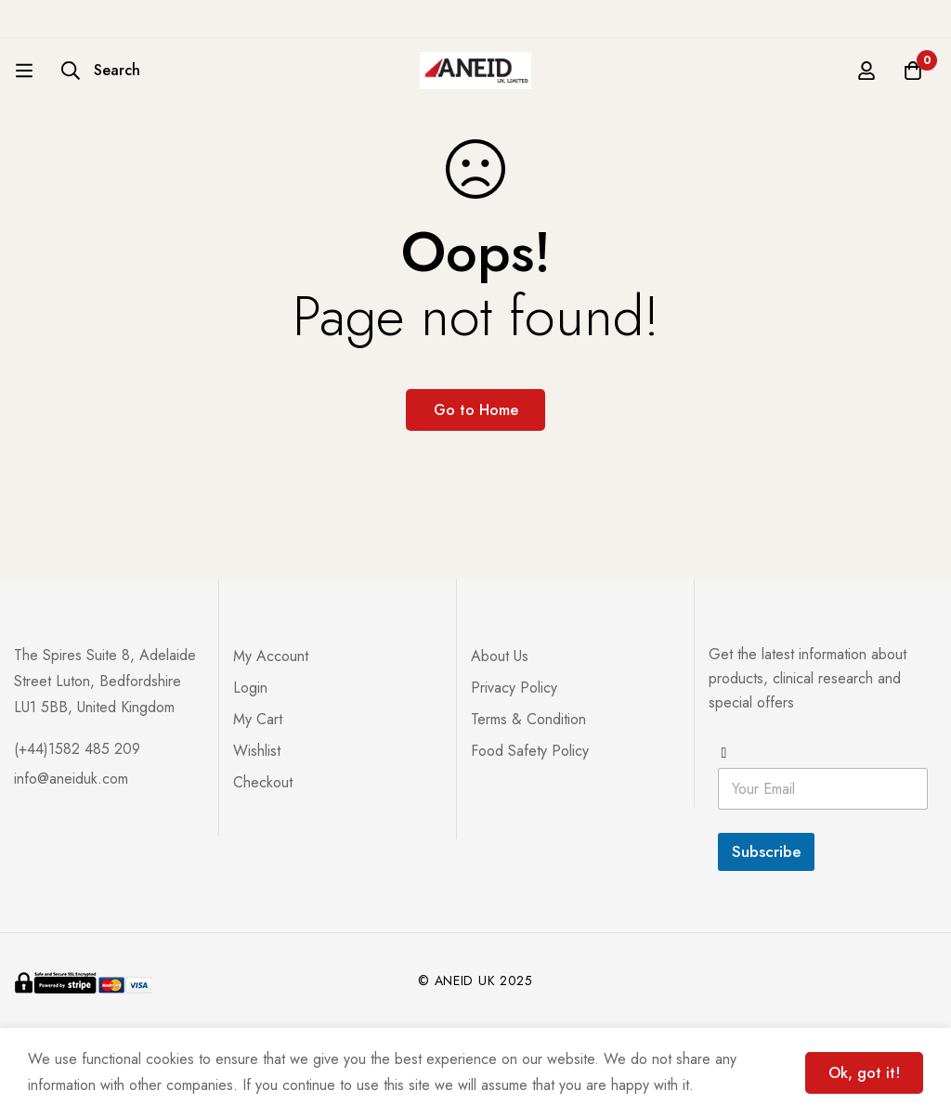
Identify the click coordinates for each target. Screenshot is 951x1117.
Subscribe (766, 851)
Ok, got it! (864, 1073)
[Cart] (913, 70)
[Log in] (866, 70)
